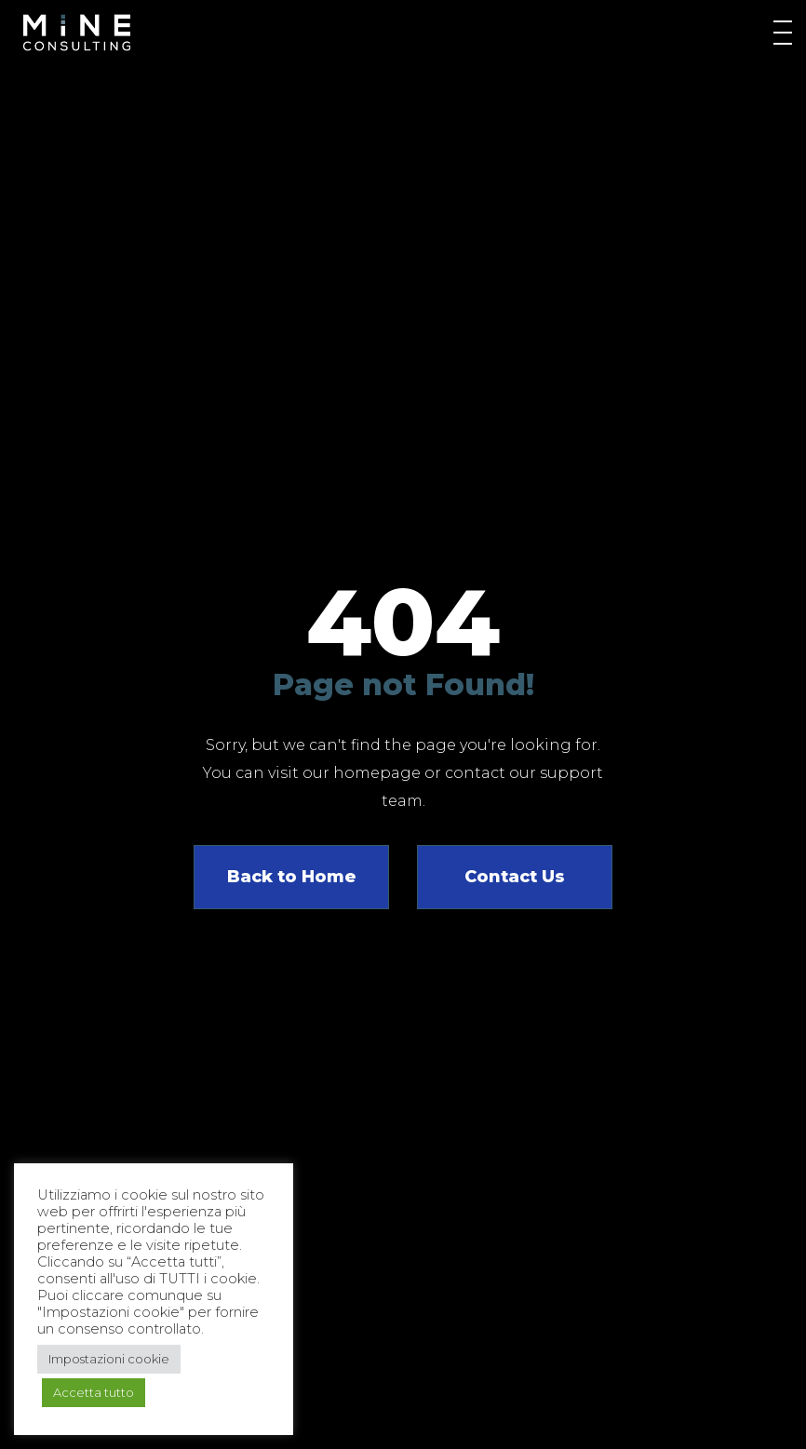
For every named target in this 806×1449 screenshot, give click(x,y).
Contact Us (514, 876)
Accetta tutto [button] (93, 1392)
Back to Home (291, 876)
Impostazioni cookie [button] (108, 1358)
